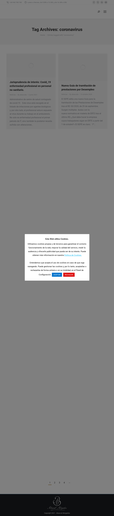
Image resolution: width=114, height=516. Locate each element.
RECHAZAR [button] (69, 275)
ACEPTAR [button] (56, 275)
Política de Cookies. (73, 255)
